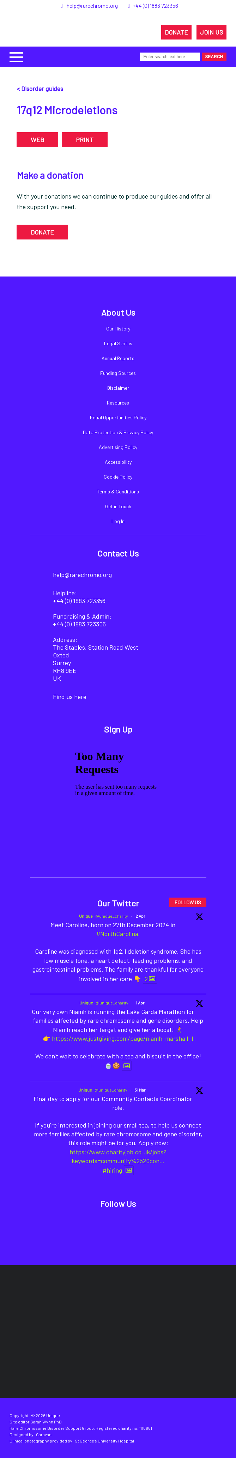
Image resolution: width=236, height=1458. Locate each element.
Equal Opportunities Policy (118, 417)
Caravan (44, 1434)
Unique (86, 915)
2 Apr (140, 915)
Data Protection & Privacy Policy (118, 432)
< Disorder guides (40, 88)
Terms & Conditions (118, 491)
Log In (118, 521)
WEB (37, 140)
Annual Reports (118, 358)
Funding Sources (118, 373)
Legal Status (118, 343)
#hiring (112, 1170)
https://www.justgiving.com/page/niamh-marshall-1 (122, 1038)
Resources (118, 403)
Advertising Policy (118, 447)
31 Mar (140, 1089)
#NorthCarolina (117, 933)
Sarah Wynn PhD (46, 1421)
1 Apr (140, 1002)
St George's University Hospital (104, 1440)
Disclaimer (118, 388)
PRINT (84, 140)
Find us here (69, 696)
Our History (118, 329)
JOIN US (211, 32)
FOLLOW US (188, 902)
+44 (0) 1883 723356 (155, 5)
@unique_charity (111, 915)
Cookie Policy (118, 477)
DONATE (176, 32)
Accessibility (118, 462)
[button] (16, 56)
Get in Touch (118, 506)
